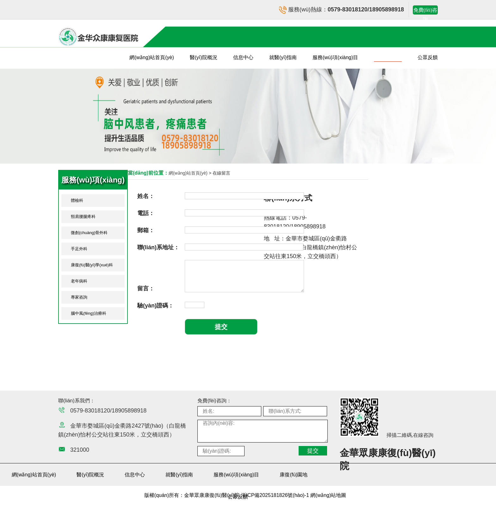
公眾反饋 (428, 57)
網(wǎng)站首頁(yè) (151, 57)
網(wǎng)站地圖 (328, 495)
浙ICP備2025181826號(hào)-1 (276, 495)
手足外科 (79, 248)
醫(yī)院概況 (203, 57)
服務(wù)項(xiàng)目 (335, 57)
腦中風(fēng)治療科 (88, 313)
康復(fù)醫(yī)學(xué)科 (92, 265)
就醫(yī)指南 (283, 57)
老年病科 (79, 281)
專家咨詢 (79, 297)
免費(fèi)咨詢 (425, 11)
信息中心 (243, 57)
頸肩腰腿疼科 (83, 216)
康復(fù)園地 (388, 57)
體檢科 (77, 200)
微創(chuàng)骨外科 (89, 232)
